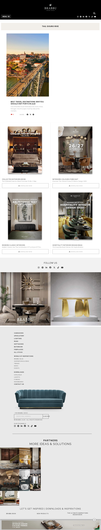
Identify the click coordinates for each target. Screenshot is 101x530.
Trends (16, 363)
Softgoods (19, 344)
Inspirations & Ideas (21, 361)
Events (16, 368)
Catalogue (18, 375)
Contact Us (19, 384)
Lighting (18, 338)
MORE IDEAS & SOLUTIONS (50, 444)
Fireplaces (18, 349)
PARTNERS (50, 440)
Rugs (16, 341)
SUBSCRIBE (46, 416)
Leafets (17, 377)
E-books (17, 379)
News (16, 366)
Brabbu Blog (18, 359)
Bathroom (18, 347)
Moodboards (18, 382)
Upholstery (19, 336)
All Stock (18, 352)
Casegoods (18, 333)
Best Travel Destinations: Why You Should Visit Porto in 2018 (27, 103)
